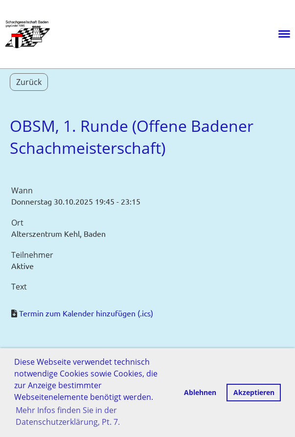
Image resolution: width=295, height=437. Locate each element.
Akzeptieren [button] (253, 392)
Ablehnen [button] (200, 392)
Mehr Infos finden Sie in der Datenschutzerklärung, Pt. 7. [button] (68, 416)
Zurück (29, 82)
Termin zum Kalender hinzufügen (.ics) (86, 313)
